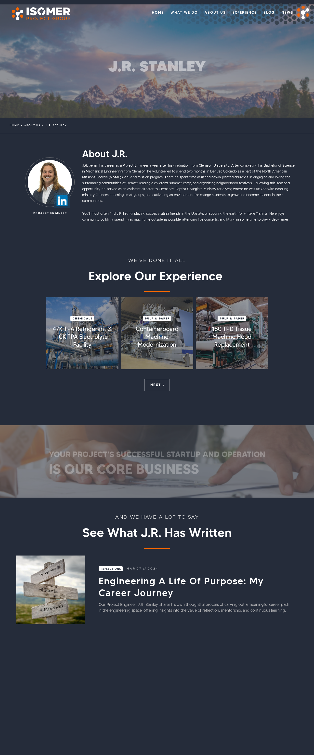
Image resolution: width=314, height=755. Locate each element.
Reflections (111, 568)
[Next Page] (157, 385)
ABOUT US (32, 125)
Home (14, 125)
